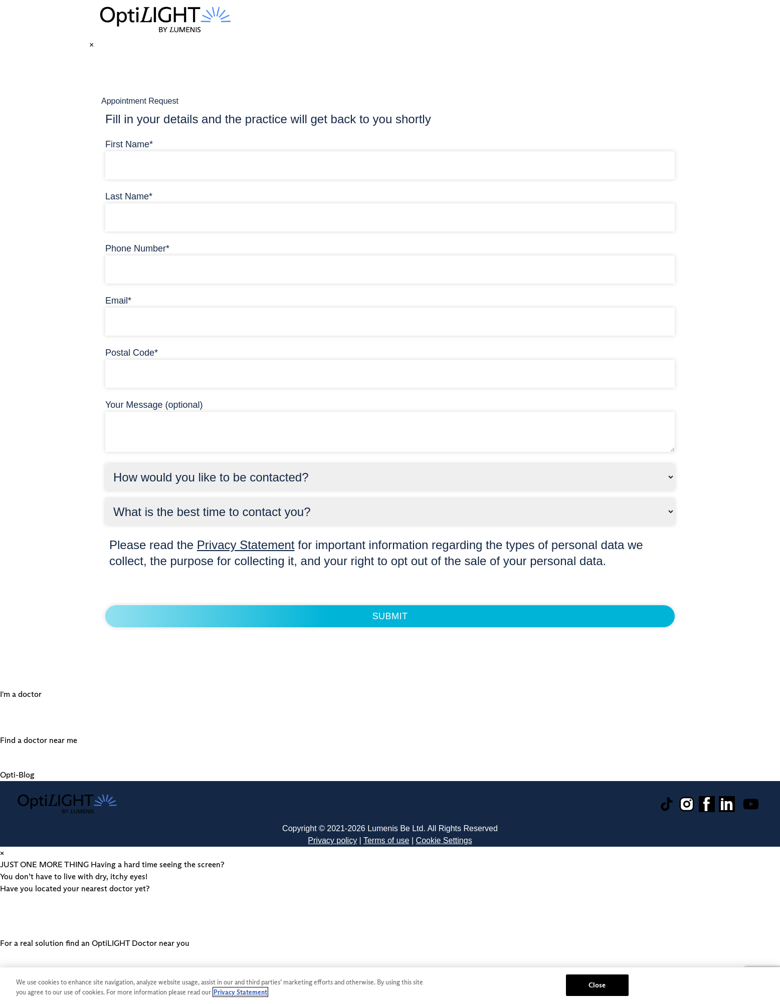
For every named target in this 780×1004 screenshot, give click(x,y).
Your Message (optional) (154, 405)
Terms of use (386, 840)
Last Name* (128, 196)
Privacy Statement (246, 545)
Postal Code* (131, 353)
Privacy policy (332, 840)
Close (597, 984)
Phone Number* (137, 248)
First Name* (129, 144)
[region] (390, 985)
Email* (118, 301)
